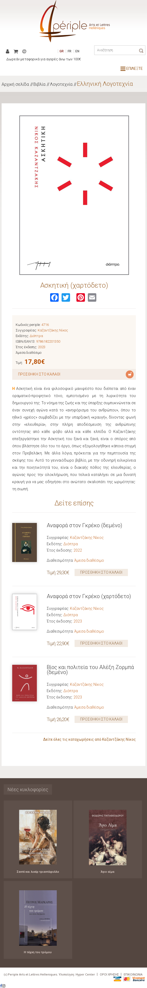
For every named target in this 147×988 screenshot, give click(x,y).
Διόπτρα (36, 336)
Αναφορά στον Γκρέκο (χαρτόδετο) (89, 596)
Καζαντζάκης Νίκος (53, 330)
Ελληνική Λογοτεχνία (105, 83)
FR (69, 51)
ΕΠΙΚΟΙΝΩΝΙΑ (133, 974)
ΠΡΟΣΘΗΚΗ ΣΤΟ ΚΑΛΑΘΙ (101, 572)
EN (77, 51)
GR (61, 51)
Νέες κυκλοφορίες (27, 789)
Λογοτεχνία (61, 84)
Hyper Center (85, 974)
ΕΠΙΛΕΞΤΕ (131, 68)
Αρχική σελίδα (15, 84)
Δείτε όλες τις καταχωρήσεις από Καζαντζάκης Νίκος (89, 739)
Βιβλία (39, 84)
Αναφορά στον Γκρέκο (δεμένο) (84, 525)
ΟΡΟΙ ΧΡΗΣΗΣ (109, 974)
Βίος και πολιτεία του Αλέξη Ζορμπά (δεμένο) (90, 669)
